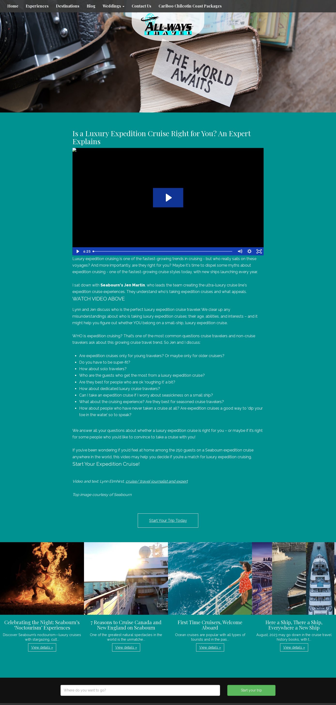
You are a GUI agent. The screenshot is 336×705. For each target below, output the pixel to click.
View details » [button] (42, 647)
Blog (91, 5)
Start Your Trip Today (168, 520)
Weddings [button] (113, 5)
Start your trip (251, 690)
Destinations (67, 5)
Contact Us (141, 5)
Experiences (37, 5)
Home (12, 5)
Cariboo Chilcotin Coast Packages (190, 5)
